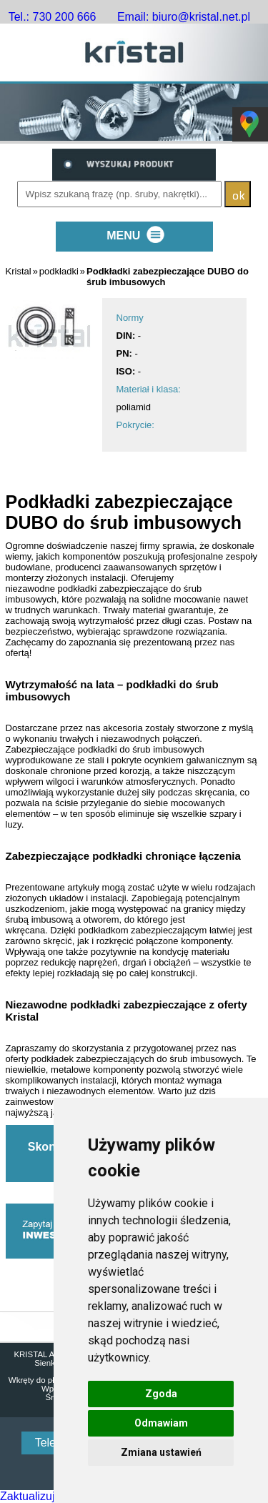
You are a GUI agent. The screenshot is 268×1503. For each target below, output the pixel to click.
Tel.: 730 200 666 (52, 17)
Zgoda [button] (161, 1393)
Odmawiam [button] (161, 1423)
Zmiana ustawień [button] (161, 1452)
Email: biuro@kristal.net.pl (183, 17)
